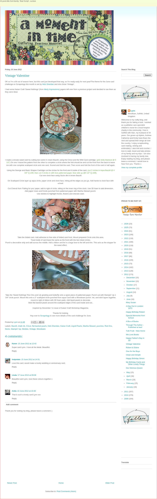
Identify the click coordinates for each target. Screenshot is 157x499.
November (131, 281)
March (129, 380)
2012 (126, 274)
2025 (126, 227)
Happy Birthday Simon (135, 358)
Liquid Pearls (76, 326)
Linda (14, 375)
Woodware (41, 329)
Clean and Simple (133, 355)
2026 (126, 224)
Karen (14, 343)
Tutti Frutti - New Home (135, 331)
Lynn (133, 111)
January (130, 387)
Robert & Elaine (132, 347)
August (129, 292)
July (128, 296)
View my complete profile (131, 167)
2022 (126, 238)
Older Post (109, 483)
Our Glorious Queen (134, 368)
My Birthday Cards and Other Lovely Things (135, 363)
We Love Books (132, 334)
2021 (126, 242)
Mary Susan (131, 302)
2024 (126, 231)
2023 (126, 235)
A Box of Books (132, 321)
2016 (126, 260)
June (128, 299)
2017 (126, 256)
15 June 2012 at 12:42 (27, 343)
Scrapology (45, 316)
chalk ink (21, 326)
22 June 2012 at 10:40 (26, 391)
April (128, 376)
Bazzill (14, 326)
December (131, 277)
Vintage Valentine (133, 344)
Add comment (12, 404)
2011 (126, 391)
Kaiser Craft (65, 326)
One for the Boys (133, 351)
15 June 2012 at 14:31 (30, 359)
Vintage (32, 329)
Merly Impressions (51, 89)
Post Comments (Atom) (66, 491)
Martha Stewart (89, 326)
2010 (126, 395)
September (131, 288)
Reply (14, 351)
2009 (126, 399)
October (130, 285)
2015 (126, 263)
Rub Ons (108, 326)
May (128, 372)
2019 (126, 249)
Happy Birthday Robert (135, 312)
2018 (126, 253)
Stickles (25, 329)
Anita (14, 391)
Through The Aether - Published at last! (134, 326)
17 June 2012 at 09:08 (27, 375)
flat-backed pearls (39, 326)
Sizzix (7, 329)
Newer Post (12, 483)
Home (61, 483)
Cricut (28, 326)
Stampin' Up (16, 329)
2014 (126, 267)
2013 (126, 271)
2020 (126, 245)
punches (100, 326)
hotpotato (16, 359)
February (130, 383)
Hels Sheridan (48, 84)
